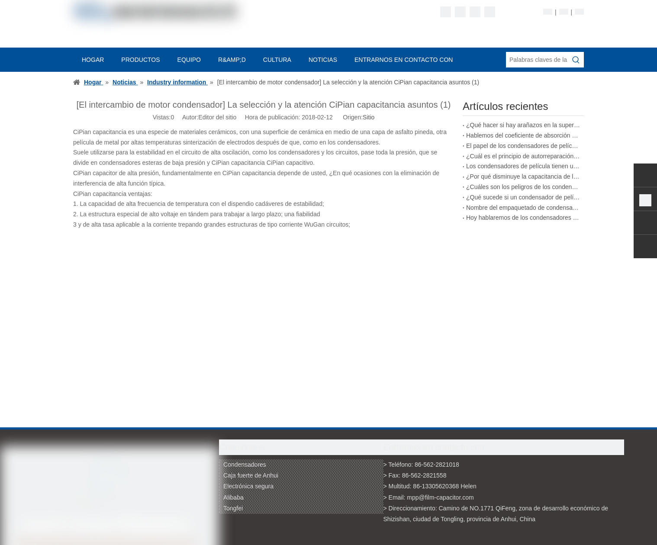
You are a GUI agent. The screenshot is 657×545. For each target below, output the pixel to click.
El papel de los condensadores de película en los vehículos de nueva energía (523, 145)
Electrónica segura (248, 486)
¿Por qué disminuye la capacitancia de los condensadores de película (523, 176)
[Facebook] (445, 11)
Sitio (368, 117)
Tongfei (233, 508)
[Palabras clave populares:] (576, 59)
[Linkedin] (460, 11)
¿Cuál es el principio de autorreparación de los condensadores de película (523, 156)
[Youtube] (489, 11)
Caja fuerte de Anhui (250, 475)
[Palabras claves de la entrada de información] (537, 59)
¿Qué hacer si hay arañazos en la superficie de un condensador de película (523, 125)
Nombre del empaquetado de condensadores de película (523, 207)
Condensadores (244, 464)
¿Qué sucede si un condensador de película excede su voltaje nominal (523, 197)
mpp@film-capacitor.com (440, 497)
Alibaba (233, 497)
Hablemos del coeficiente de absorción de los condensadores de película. (523, 135)
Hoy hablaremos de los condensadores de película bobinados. (523, 217)
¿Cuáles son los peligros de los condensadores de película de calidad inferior (523, 186)
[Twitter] (475, 11)
